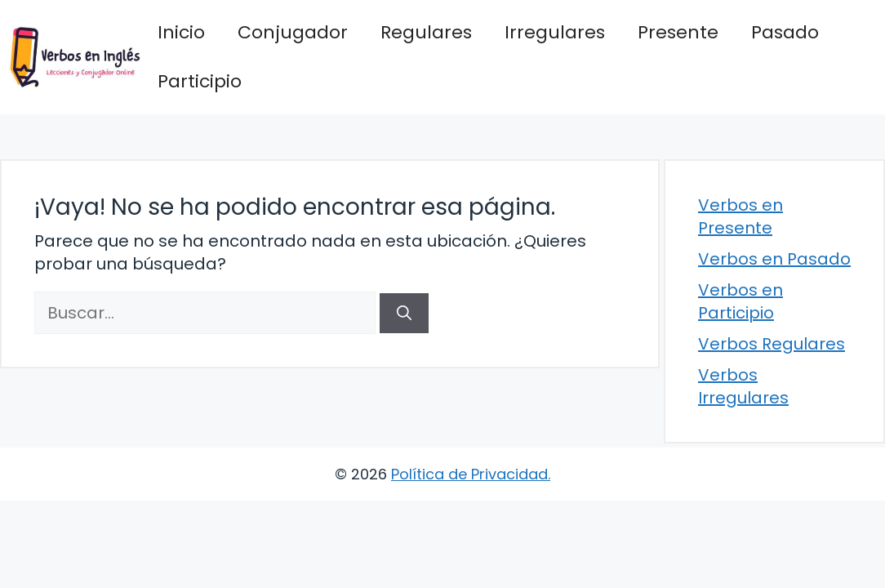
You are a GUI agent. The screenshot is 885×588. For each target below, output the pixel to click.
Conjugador (293, 32)
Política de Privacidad (469, 474)
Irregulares (555, 32)
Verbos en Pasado (774, 258)
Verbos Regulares (771, 343)
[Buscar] (404, 313)
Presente (678, 32)
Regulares (426, 32)
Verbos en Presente (740, 216)
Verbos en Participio (740, 301)
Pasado (785, 32)
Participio (200, 81)
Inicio (181, 32)
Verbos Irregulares (743, 386)
